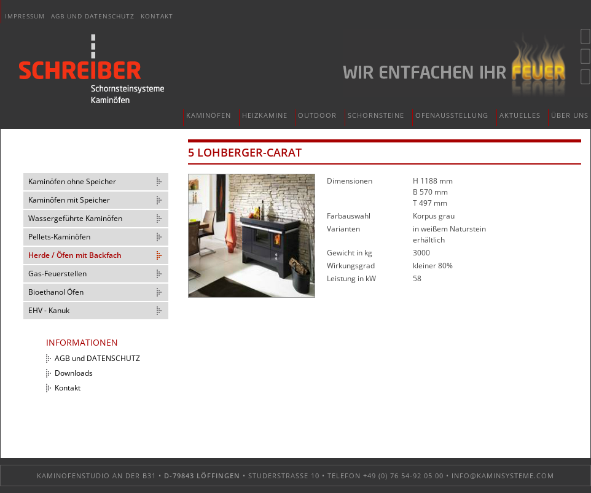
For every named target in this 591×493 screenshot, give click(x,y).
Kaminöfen (208, 115)
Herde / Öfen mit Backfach (75, 255)
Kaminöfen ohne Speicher (72, 181)
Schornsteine (376, 115)
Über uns (570, 115)
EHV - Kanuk (48, 310)
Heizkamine (265, 115)
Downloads (74, 373)
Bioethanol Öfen (56, 292)
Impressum (25, 16)
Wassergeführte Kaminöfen (75, 218)
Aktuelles (520, 115)
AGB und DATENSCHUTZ (93, 16)
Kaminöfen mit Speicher (69, 200)
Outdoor (317, 115)
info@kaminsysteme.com (503, 475)
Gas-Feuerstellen (57, 273)
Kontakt (157, 16)
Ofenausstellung (451, 115)
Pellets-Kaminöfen (59, 236)
